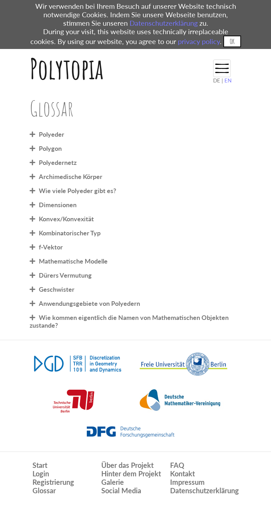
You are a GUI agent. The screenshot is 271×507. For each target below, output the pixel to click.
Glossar (44, 490)
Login (40, 473)
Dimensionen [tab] (58, 205)
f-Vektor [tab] (51, 247)
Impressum (187, 482)
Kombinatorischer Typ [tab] (70, 233)
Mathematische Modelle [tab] (73, 261)
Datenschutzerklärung (164, 23)
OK (232, 41)
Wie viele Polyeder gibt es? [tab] (77, 190)
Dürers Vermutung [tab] (65, 275)
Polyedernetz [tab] (58, 162)
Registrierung (53, 482)
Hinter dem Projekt (131, 473)
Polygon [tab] (50, 148)
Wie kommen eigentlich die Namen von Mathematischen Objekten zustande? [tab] (129, 321)
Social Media (121, 490)
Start (39, 465)
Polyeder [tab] (51, 134)
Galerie (112, 482)
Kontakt (182, 473)
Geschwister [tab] (56, 289)
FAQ (177, 465)
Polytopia (66, 68)
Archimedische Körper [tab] (70, 176)
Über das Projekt (127, 465)
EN (227, 80)
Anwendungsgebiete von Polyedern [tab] (89, 303)
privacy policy (199, 41)
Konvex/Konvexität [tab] (66, 219)
